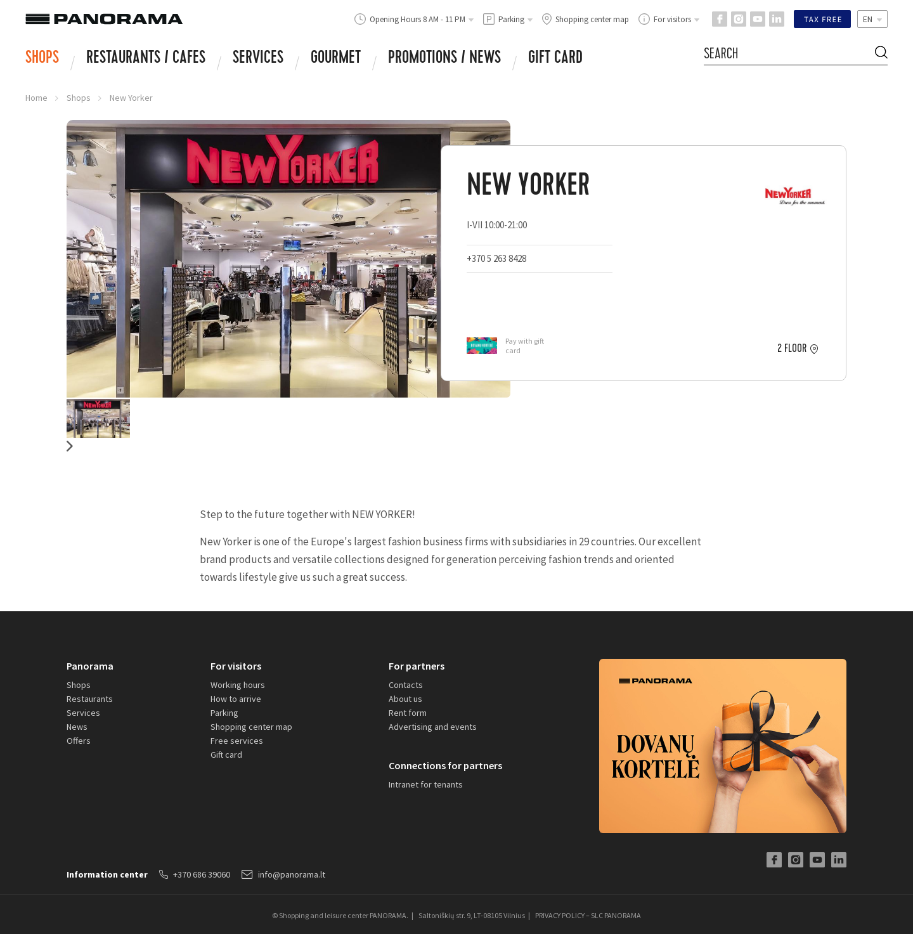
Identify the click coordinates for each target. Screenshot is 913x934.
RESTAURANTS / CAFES (145, 59)
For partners (416, 665)
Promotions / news (444, 59)
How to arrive (235, 698)
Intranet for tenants (426, 784)
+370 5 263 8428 (496, 258)
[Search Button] (881, 54)
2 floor (791, 348)
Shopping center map (251, 726)
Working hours (237, 685)
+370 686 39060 (194, 874)
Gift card (555, 59)
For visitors (235, 665)
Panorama (90, 665)
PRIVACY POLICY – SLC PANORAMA (588, 915)
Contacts (406, 685)
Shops (42, 59)
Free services (236, 740)
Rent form (408, 712)
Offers (79, 740)
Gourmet (336, 59)
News (77, 726)
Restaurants (90, 698)
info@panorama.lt (283, 874)
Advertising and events (433, 726)
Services (258, 59)
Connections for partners (445, 765)
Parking (224, 712)
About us (405, 698)
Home (36, 97)
